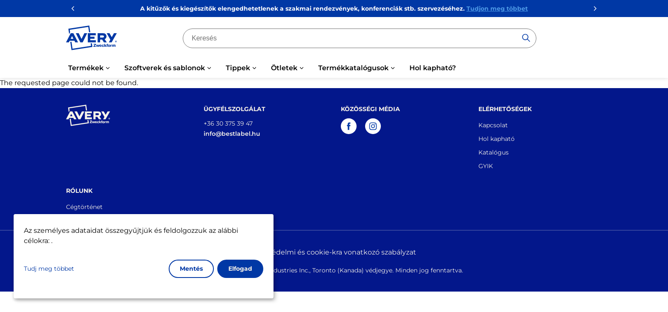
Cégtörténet (84, 207)
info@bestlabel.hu (232, 133)
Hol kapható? (432, 68)
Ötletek (284, 68)
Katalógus (493, 152)
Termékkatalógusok (353, 68)
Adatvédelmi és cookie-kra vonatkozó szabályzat (334, 252)
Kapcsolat (493, 125)
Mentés (191, 268)
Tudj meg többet (49, 268)
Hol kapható (496, 139)
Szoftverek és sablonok (164, 68)
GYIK (485, 166)
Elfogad (240, 268)
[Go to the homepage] (91, 40)
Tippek (238, 68)
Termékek (86, 68)
